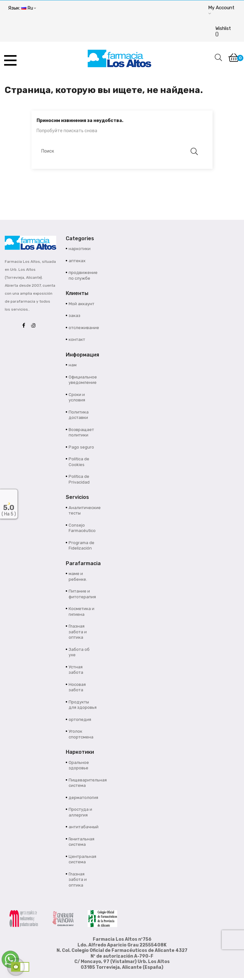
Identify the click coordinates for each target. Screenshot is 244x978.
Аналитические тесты (83, 510)
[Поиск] (119, 151)
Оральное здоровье (79, 765)
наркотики (80, 248)
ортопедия (80, 719)
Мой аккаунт (81, 303)
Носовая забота (77, 687)
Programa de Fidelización (81, 545)
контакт (77, 339)
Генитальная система (81, 842)
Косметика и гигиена (81, 611)
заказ (74, 315)
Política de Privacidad (79, 479)
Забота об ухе (79, 652)
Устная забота (76, 670)
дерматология (83, 797)
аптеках (77, 260)
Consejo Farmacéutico (82, 528)
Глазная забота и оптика (78, 632)
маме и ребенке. (78, 576)
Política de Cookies (79, 462)
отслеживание (83, 327)
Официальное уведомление (83, 380)
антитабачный (83, 826)
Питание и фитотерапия (82, 594)
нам (73, 365)
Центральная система (82, 859)
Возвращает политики (81, 432)
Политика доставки (79, 415)
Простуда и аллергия (80, 812)
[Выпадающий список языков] (22, 8)
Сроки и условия (77, 397)
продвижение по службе (83, 275)
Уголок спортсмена (81, 734)
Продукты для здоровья (83, 705)
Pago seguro (81, 447)
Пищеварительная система (83, 783)
